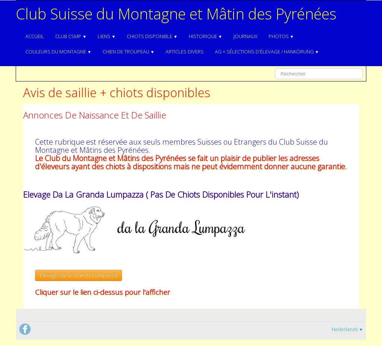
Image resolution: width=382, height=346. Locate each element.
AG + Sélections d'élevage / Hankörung (267, 51)
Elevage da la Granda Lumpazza (78, 275)
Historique (205, 36)
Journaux (245, 36)
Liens (107, 36)
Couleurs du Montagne (58, 51)
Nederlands (347, 329)
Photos (281, 36)
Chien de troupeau (128, 51)
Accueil (34, 36)
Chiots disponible (152, 36)
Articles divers (185, 51)
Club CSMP (71, 36)
